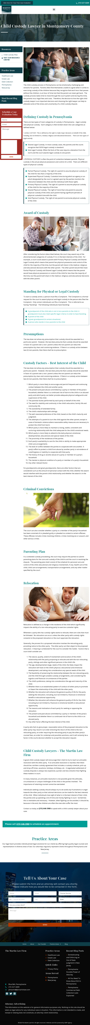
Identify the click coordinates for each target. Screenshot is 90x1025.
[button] (54, 9)
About (32, 944)
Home (24, 944)
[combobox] (10, 899)
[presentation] (9, 147)
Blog (66, 944)
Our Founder (42, 944)
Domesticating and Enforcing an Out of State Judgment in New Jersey (73, 960)
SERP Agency (68, 1023)
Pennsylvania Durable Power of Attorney (73, 972)
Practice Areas (55, 944)
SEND (45, 925)
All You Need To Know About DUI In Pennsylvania (73, 981)
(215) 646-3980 (45, 808)
